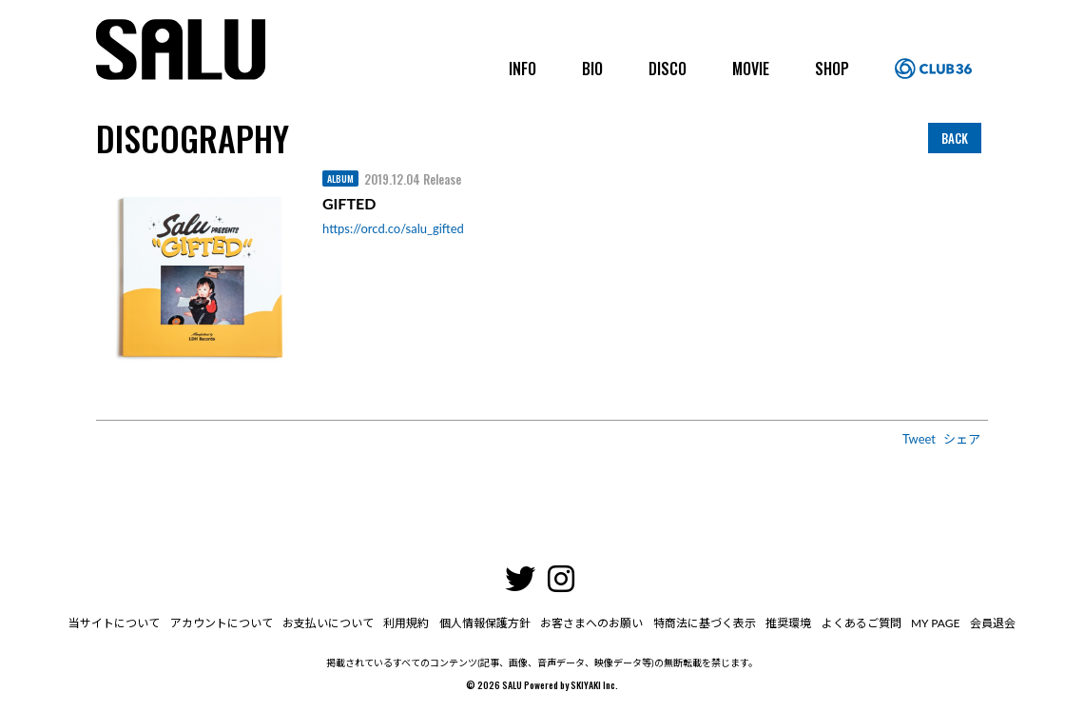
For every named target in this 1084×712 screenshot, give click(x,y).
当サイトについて (116, 623)
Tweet (919, 438)
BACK (954, 138)
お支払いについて (329, 623)
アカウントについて (222, 623)
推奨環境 (787, 623)
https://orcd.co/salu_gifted (393, 228)
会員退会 (991, 623)
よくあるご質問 (860, 623)
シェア (961, 438)
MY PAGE (933, 623)
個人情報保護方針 (485, 623)
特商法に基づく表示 (703, 623)
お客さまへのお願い (591, 623)
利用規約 (407, 623)
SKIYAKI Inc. (594, 685)
